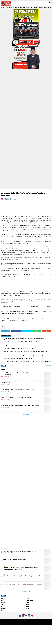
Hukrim (21, 620)
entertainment (30, 600)
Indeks (33, 620)
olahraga (3, 608)
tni (18, 7)
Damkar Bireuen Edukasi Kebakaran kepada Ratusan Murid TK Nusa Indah (22, 584)
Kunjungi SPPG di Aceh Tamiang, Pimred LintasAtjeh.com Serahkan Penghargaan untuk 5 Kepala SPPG (21, 568)
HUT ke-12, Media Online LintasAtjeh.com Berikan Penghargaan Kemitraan (22, 576)
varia (7, 7)
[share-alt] (5, 331)
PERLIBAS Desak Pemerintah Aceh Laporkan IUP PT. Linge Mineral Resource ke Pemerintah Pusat (21, 381)
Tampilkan (48, 365)
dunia (27, 7)
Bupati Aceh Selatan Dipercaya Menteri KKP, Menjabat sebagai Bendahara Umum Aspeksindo (20, 373)
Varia (18, 620)
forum (27, 602)
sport (30, 7)
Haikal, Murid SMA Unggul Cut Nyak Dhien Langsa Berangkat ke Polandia (20, 405)
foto (2, 604)
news (4, 7)
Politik (25, 620)
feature (3, 602)
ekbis (24, 7)
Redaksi (29, 620)
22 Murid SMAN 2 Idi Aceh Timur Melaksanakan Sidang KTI (16, 397)
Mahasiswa (40, 7)
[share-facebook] (16, 331)
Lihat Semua (26, 414)
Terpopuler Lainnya (26, 591)
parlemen (35, 7)
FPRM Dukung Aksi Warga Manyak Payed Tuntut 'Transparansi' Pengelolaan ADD (19, 551)
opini (21, 7)
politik (15, 7)
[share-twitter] (26, 331)
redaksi (28, 608)
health (28, 604)
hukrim (10, 7)
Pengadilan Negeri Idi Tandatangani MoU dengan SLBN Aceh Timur (18, 389)
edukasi (45, 7)
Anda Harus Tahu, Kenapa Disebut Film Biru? (15, 559)
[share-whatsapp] (36, 331)
